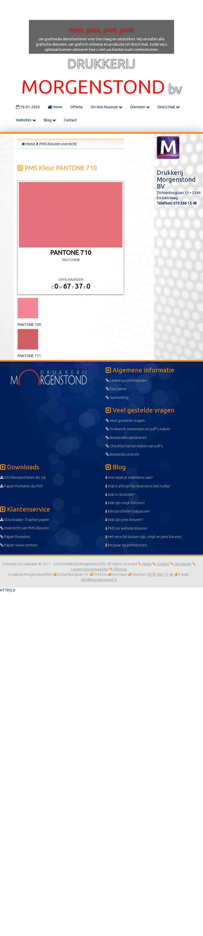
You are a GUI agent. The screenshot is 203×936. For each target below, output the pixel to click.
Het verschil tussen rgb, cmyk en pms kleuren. (144, 537)
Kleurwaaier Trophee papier (24, 520)
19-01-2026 (28, 107)
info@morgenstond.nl (99, 580)
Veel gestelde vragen (125, 420)
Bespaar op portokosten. (127, 545)
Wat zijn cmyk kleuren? (125, 503)
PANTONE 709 (29, 324)
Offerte (76, 107)
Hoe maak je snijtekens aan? (129, 477)
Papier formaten (15, 537)
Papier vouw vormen (18, 545)
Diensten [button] (140, 107)
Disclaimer (116, 389)
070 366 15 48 (185, 203)
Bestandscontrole (122, 454)
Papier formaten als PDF (21, 486)
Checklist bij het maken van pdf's (134, 446)
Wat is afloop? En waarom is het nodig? (138, 486)
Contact (70, 120)
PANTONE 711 (29, 356)
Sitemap (120, 569)
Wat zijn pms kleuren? (124, 520)
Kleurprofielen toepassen (128, 511)
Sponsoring (117, 397)
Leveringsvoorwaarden (126, 380)
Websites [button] (26, 120)
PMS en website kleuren (126, 528)
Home (55, 107)
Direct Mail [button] (169, 107)
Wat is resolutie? (120, 494)
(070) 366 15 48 (161, 574)
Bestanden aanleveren (126, 437)
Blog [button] (50, 120)
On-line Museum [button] (106, 107)
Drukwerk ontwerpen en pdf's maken (138, 429)
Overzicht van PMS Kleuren (24, 528)
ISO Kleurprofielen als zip (23, 477)
